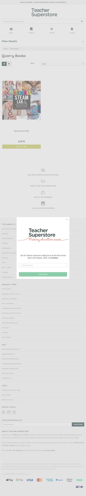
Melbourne (17, 435)
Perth (27, 435)
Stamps (5, 332)
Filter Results (9, 41)
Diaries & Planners (9, 299)
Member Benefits (8, 354)
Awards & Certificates (11, 294)
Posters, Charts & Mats (11, 313)
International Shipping (11, 364)
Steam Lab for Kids (21, 131)
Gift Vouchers (8, 303)
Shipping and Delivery (10, 359)
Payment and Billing (10, 368)
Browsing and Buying (10, 349)
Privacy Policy (8, 400)
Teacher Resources (10, 323)
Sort (32, 63)
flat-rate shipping (15, 450)
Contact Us (7, 378)
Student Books (8, 318)
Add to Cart (21, 147)
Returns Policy (8, 373)
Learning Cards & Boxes (11, 308)
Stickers (5, 328)
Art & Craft (7, 289)
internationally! (49, 450)
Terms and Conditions (11, 390)
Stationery (6, 337)
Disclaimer (6, 395)
